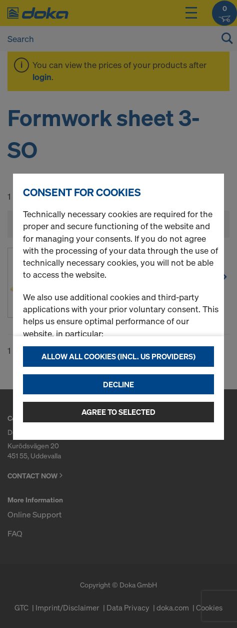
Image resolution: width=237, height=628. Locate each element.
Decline (118, 384)
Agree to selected (119, 412)
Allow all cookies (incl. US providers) (119, 356)
